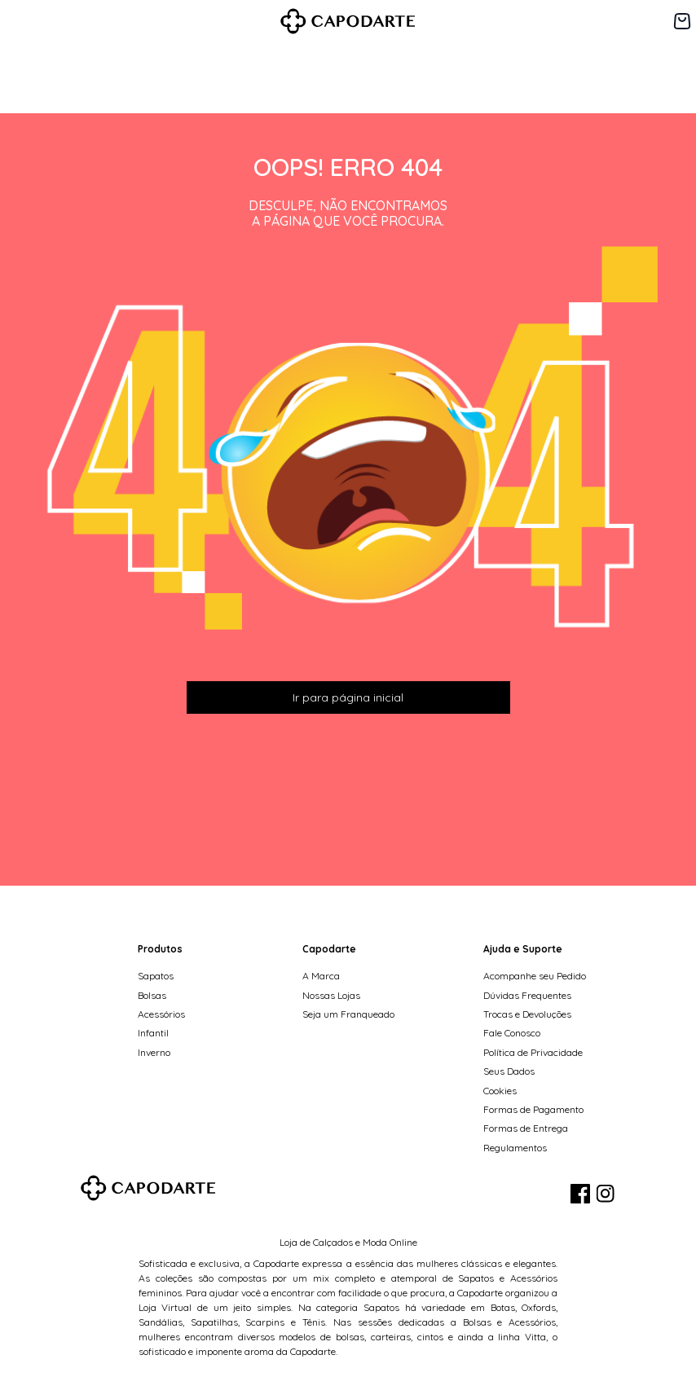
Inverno (154, 1052)
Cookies (500, 1090)
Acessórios (161, 1014)
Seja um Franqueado (348, 1014)
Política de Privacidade (533, 1052)
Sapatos (156, 976)
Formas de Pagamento (533, 1109)
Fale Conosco (511, 1033)
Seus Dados (509, 1071)
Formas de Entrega (525, 1128)
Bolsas (152, 995)
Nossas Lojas (331, 995)
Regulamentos (515, 1148)
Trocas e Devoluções (527, 1014)
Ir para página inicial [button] (348, 697)
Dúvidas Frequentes (527, 995)
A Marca (321, 976)
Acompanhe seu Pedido (534, 976)
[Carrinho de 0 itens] (682, 21)
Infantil (153, 1033)
